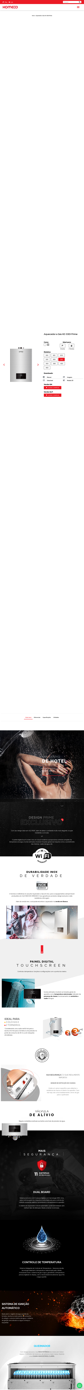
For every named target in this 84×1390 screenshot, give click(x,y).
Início (33, 15)
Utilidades (63, 717)
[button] (78, 7)
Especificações (49, 717)
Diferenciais (35, 717)
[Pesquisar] (79, 2)
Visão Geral (21, 717)
